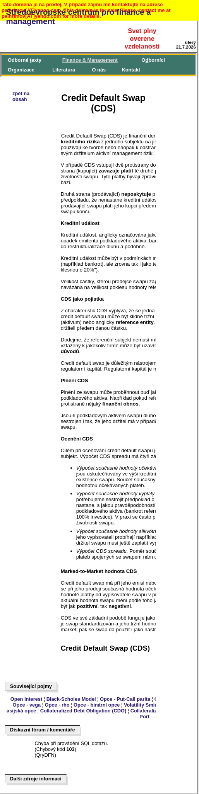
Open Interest (26, 699)
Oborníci (153, 60)
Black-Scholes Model (71, 699)
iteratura (63, 70)
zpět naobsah (20, 96)
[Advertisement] (41, 324)
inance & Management (90, 60)
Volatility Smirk (142, 705)
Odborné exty (24, 60)
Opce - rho (57, 705)
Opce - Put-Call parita (125, 699)
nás (99, 70)
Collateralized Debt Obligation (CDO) (83, 711)
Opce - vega (27, 705)
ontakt (131, 70)
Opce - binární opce (97, 705)
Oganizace (21, 70)
